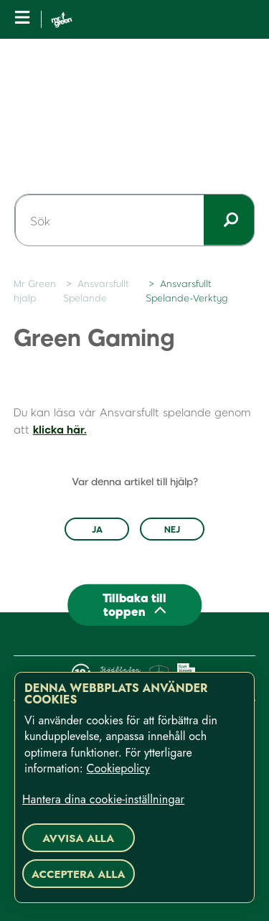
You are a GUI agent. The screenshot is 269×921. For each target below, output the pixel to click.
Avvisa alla (78, 838)
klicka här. (60, 429)
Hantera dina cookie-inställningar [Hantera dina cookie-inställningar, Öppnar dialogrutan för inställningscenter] (103, 800)
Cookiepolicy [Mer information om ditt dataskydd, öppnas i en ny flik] (117, 768)
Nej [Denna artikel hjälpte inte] (172, 529)
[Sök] (134, 220)
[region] (134, 787)
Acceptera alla (79, 874)
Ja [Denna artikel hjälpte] (97, 529)
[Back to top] (134, 605)
